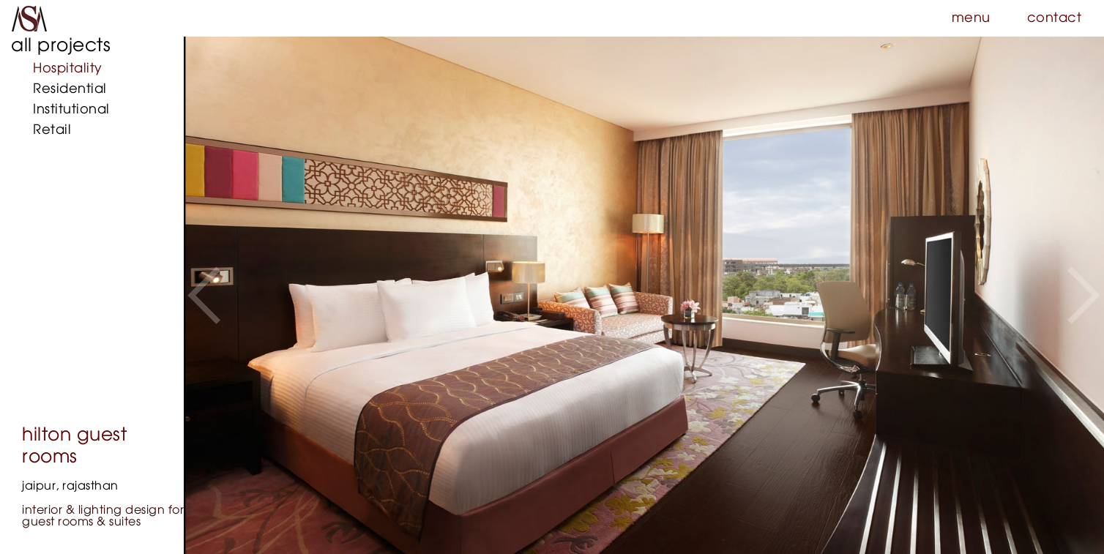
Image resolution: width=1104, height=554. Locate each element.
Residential (70, 89)
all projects (61, 46)
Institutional (71, 109)
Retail (52, 130)
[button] (204, 295)
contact (1054, 18)
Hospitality (67, 68)
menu (971, 18)
